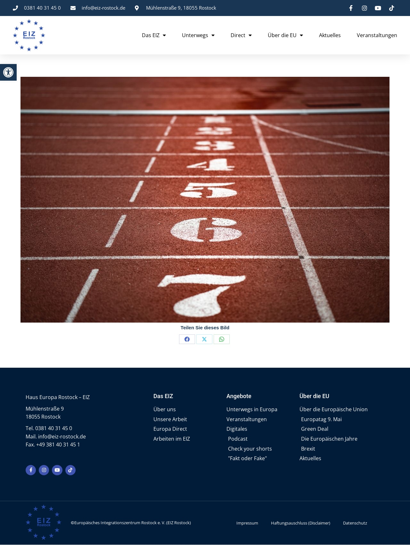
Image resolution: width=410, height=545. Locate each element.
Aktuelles (330, 35)
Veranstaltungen (377, 35)
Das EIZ (154, 35)
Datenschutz (355, 523)
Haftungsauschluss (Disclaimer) (300, 523)
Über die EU (285, 35)
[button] (8, 72)
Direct (241, 35)
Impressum (247, 523)
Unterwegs (198, 35)
